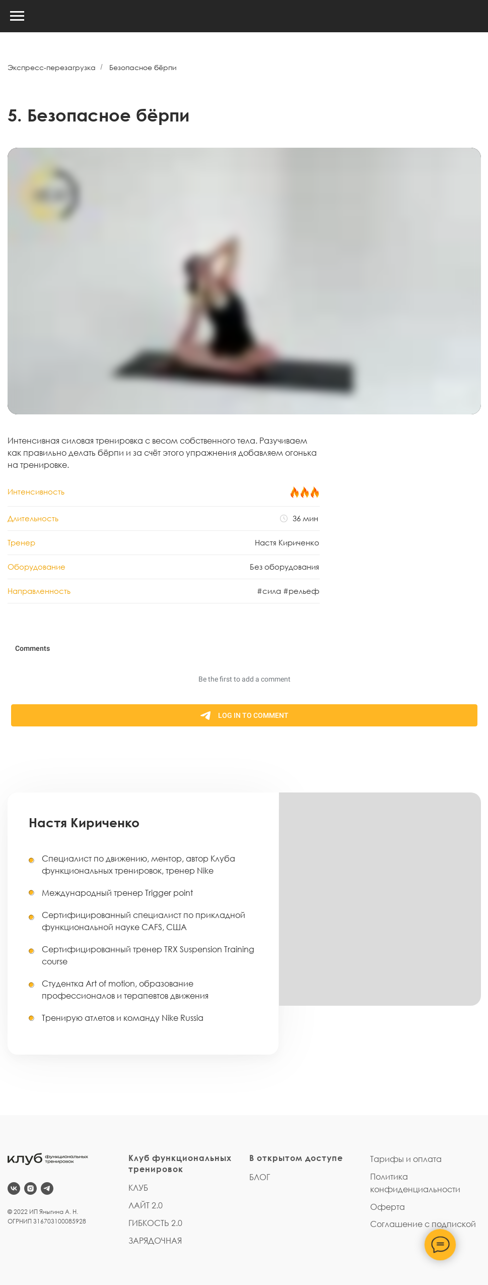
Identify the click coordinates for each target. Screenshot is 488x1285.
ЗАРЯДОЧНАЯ (155, 1241)
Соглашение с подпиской (423, 1224)
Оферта (387, 1207)
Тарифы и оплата (406, 1159)
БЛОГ (259, 1177)
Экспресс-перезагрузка (52, 67)
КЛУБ (138, 1188)
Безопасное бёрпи (143, 67)
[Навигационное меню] (17, 16)
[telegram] (47, 1188)
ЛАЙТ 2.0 (145, 1205)
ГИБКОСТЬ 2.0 (155, 1223)
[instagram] (30, 1188)
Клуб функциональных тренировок (180, 1163)
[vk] (14, 1188)
